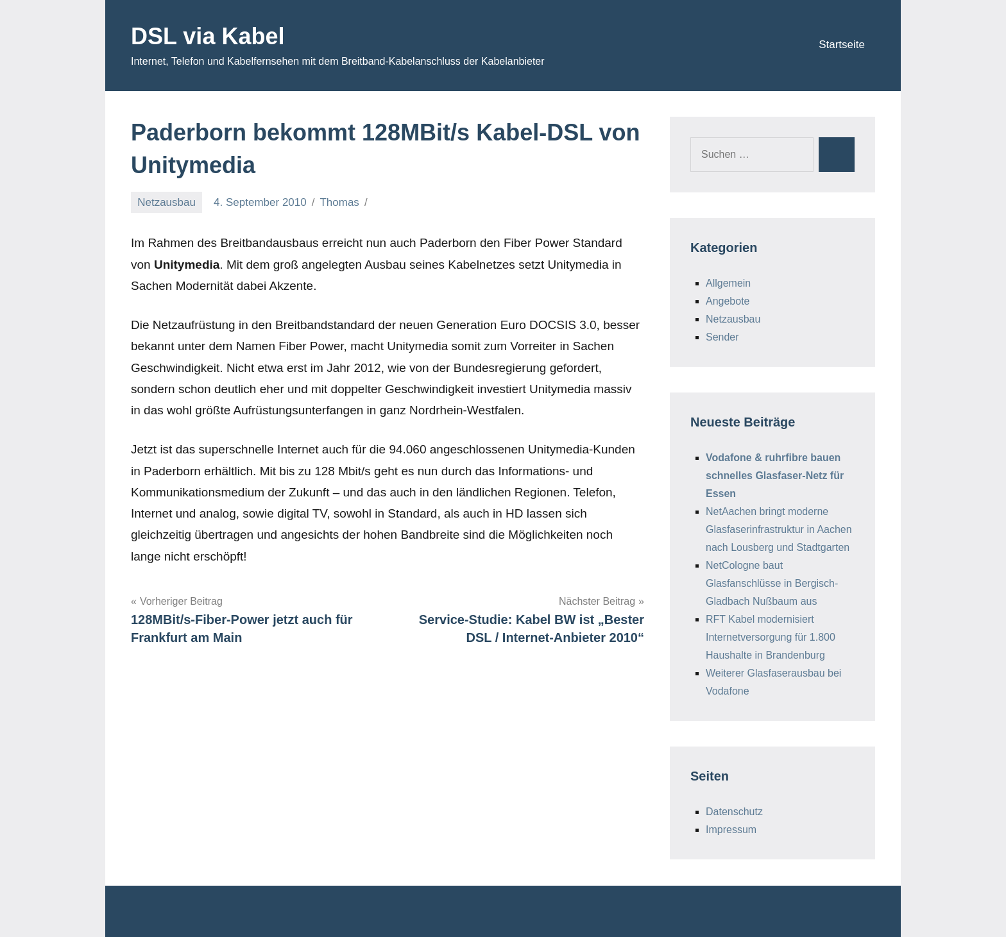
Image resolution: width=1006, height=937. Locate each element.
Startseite (842, 44)
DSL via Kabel (207, 36)
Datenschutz (734, 811)
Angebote (728, 301)
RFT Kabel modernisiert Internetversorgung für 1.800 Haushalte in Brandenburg (770, 637)
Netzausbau (166, 202)
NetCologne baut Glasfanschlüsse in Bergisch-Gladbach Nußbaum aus (772, 583)
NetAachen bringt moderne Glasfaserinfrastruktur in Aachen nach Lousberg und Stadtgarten (779, 529)
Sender (722, 337)
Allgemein (728, 283)
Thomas (339, 202)
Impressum (731, 829)
